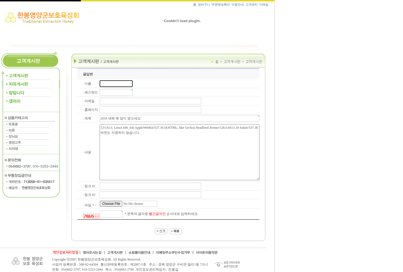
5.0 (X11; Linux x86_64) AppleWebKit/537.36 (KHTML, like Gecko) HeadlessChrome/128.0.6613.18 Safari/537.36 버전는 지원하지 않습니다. (179, 152)
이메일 (263, 4)
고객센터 (251, 4)
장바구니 (204, 4)
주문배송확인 (221, 4)
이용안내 (237, 4)
